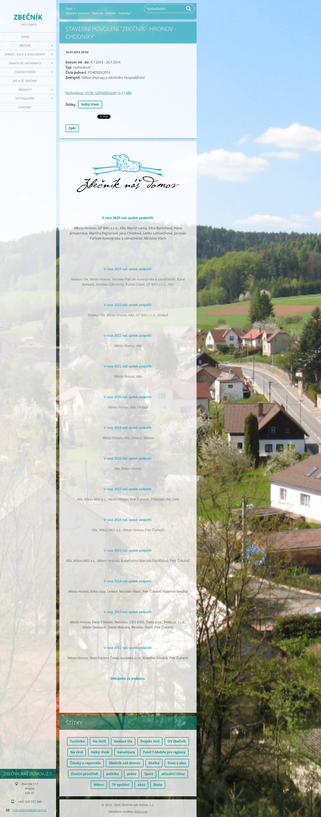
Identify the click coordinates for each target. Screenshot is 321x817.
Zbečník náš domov (124, 763)
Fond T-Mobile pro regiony (164, 752)
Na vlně (76, 752)
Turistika (77, 741)
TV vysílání (120, 784)
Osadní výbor (25, 72)
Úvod (25, 37)
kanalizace (126, 752)
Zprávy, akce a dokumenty (25, 54)
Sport (148, 774)
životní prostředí (84, 774)
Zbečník (25, 45)
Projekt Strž (149, 741)
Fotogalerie (25, 98)
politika (112, 774)
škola (157, 784)
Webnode (141, 812)
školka (154, 763)
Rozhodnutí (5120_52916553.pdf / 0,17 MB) (99, 93)
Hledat (188, 9)
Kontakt (25, 107)
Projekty (25, 90)
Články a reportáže (85, 763)
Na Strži (99, 741)
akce (141, 784)
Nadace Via (123, 741)
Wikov (99, 784)
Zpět (72, 128)
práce (131, 774)
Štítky (70, 104)
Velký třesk (90, 104)
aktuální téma (173, 774)
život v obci (177, 763)
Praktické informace (25, 63)
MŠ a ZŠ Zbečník (25, 81)
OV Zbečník (177, 741)
